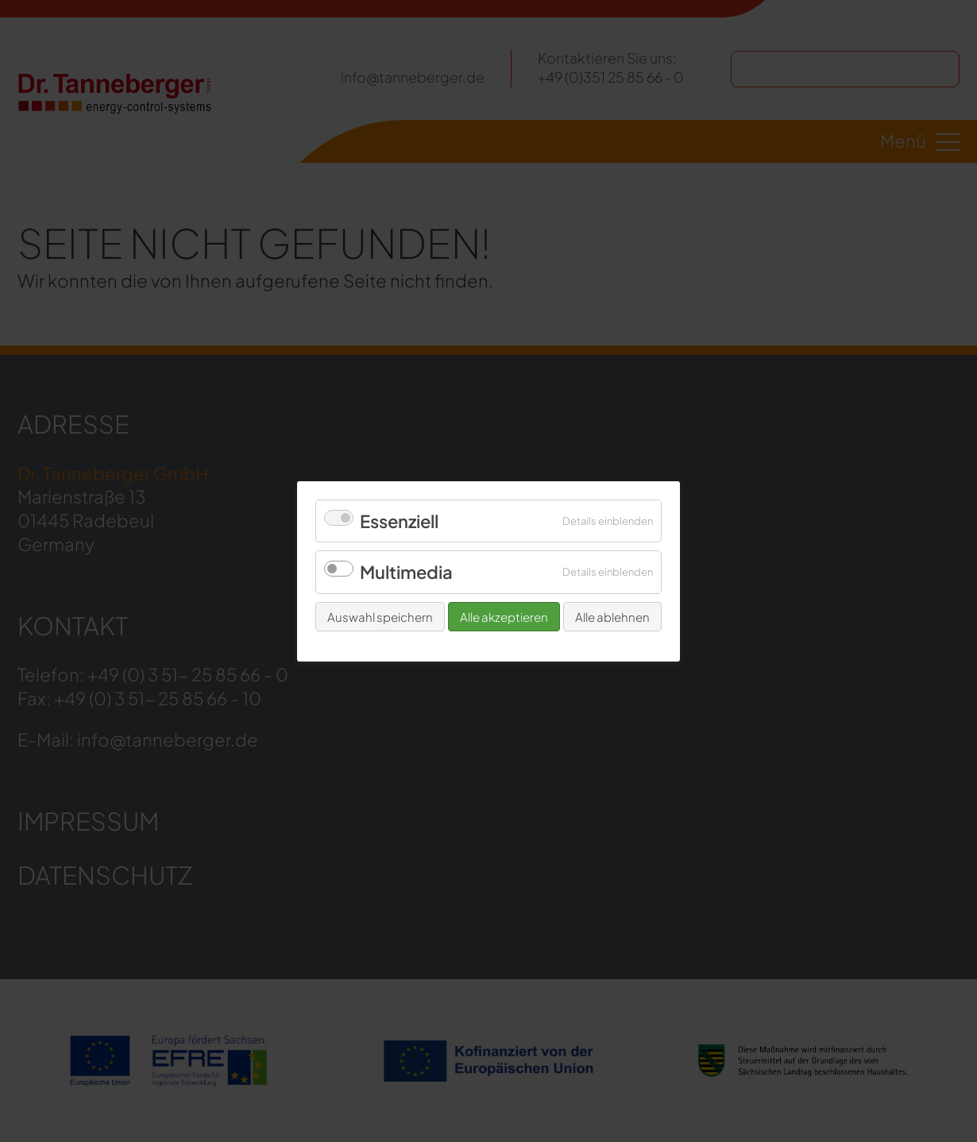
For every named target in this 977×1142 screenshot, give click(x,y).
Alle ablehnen (612, 615)
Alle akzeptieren (504, 615)
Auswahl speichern (380, 615)
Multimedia (406, 572)
